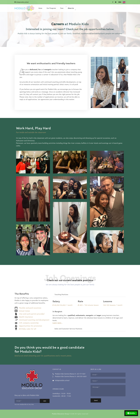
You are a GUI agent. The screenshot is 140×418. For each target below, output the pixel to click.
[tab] (89, 294)
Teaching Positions (61, 294)
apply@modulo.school (115, 349)
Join (44, 401)
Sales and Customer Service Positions (68, 329)
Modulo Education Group (60, 414)
